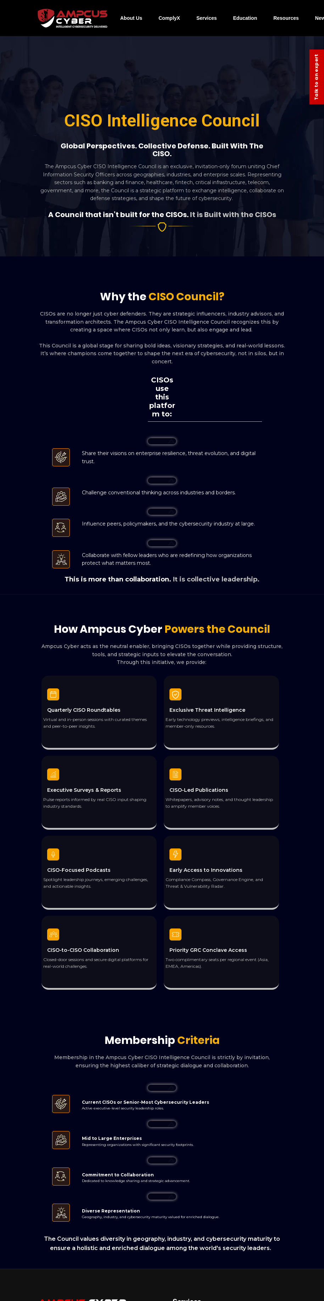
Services (206, 18)
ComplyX (169, 18)
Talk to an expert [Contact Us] (316, 77)
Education (245, 18)
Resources (286, 18)
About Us (131, 18)
